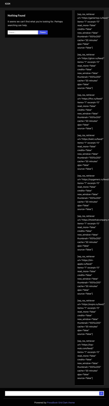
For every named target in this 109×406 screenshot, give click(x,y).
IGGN (7, 3)
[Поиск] (101, 393)
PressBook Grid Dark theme (61, 402)
